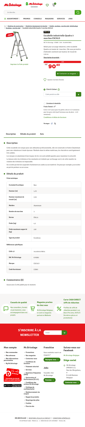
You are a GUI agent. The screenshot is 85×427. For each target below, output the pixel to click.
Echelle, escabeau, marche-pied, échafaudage (63, 26)
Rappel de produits (32, 397)
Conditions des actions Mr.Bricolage (31, 383)
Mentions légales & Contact (40, 418)
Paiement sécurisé (32, 367)
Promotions (29, 352)
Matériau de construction (15, 26)
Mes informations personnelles (11, 359)
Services (28, 370)
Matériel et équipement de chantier (36, 26)
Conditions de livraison (29, 363)
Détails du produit (28, 134)
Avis (42, 134)
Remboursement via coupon (32, 393)
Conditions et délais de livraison (55, 117)
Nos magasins (30, 355)
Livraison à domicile (53, 103)
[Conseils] (6, 308)
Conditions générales (61, 418)
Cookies (28, 403)
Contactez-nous (31, 359)
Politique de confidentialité (29, 388)
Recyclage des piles (32, 400)
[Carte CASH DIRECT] (59, 308)
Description (11, 134)
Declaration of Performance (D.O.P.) (31, 378)
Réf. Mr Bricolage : (49, 42)
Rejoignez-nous (50, 360)
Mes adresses (10, 355)
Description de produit (52, 58)
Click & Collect (51, 89)
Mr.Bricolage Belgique (71, 355)
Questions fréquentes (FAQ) (32, 374)
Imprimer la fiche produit (19, 64)
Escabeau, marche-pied (13, 28)
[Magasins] (32, 308)
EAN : (61, 42)
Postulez (48, 380)
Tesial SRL (62, 421)
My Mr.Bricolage (11, 363)
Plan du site (29, 406)
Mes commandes (11, 352)
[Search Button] (78, 12)
